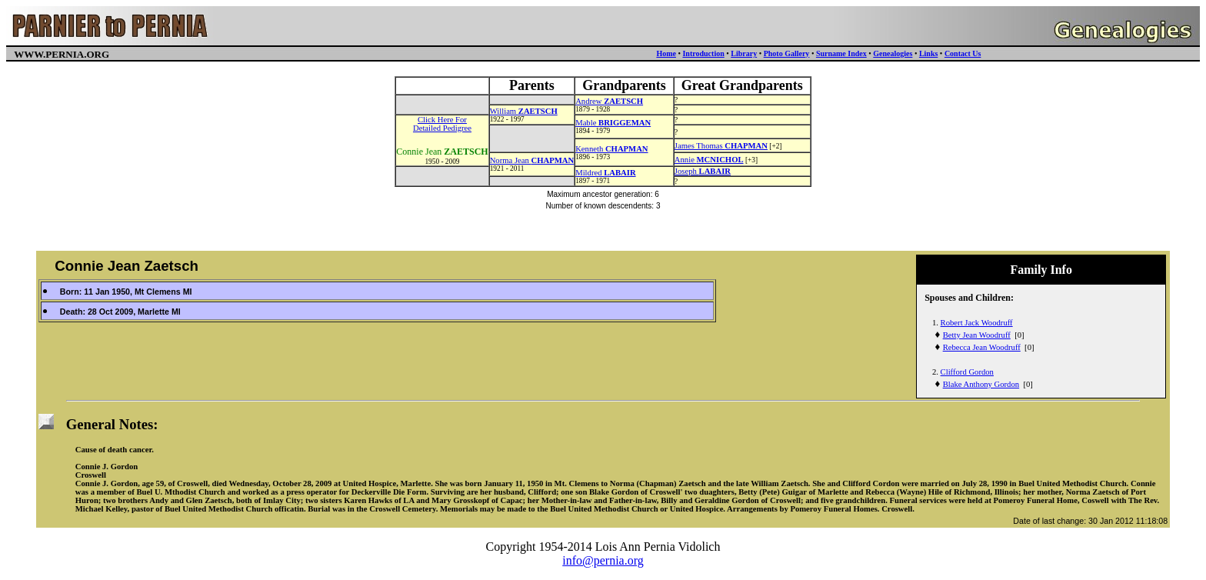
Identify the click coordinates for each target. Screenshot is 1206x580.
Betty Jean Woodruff (977, 335)
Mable (613, 122)
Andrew (609, 101)
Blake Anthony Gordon (981, 384)
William (524, 111)
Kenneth (611, 149)
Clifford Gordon (967, 372)
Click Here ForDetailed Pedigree (442, 123)
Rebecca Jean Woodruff (982, 347)
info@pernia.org (603, 560)
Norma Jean (532, 160)
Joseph (703, 171)
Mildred (605, 172)
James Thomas (721, 146)
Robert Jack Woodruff (977, 322)
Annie (709, 159)
